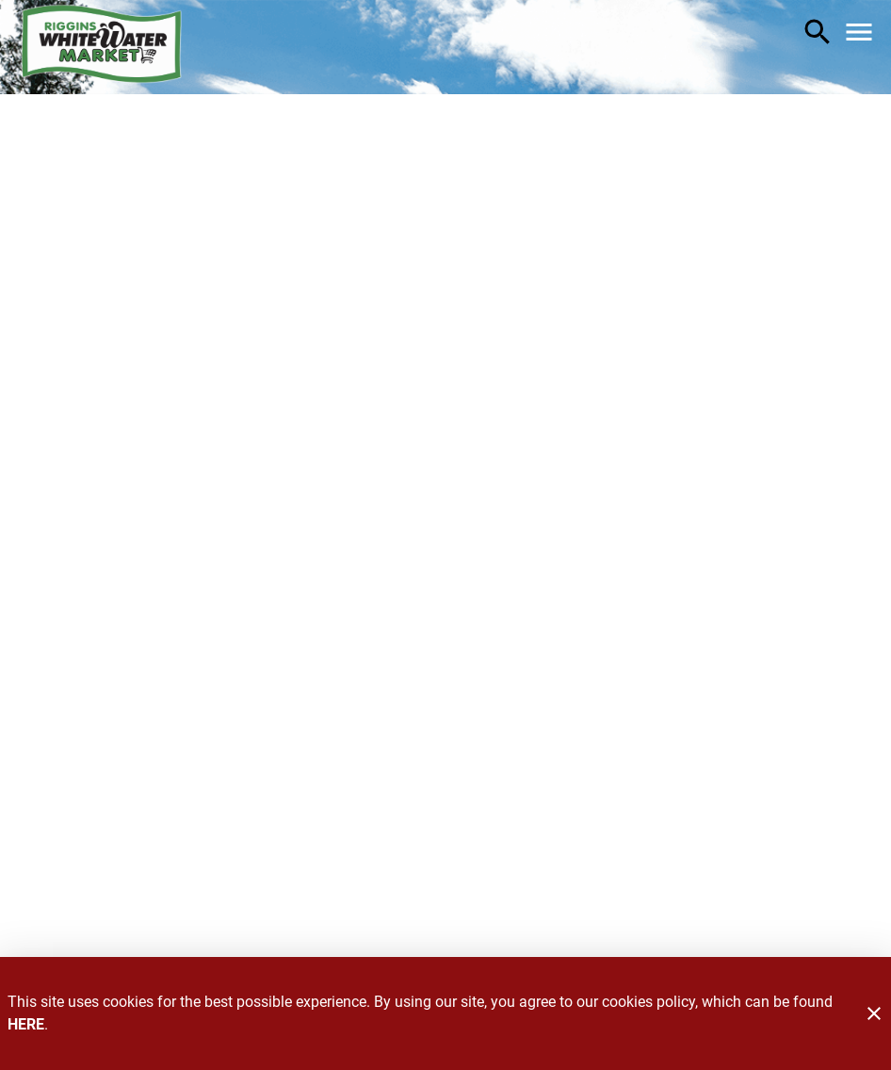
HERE (26, 1024)
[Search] (817, 32)
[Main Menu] (859, 32)
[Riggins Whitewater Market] (101, 47)
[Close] (874, 1013)
